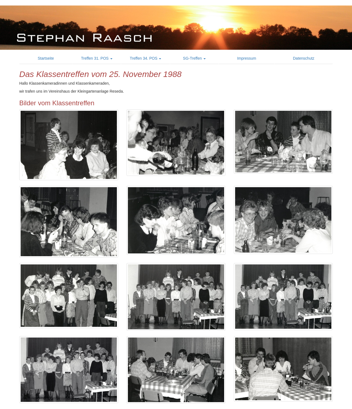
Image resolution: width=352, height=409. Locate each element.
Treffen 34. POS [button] (145, 58)
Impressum (246, 58)
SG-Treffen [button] (194, 58)
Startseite (46, 58)
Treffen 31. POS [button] (96, 58)
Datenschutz (303, 58)
